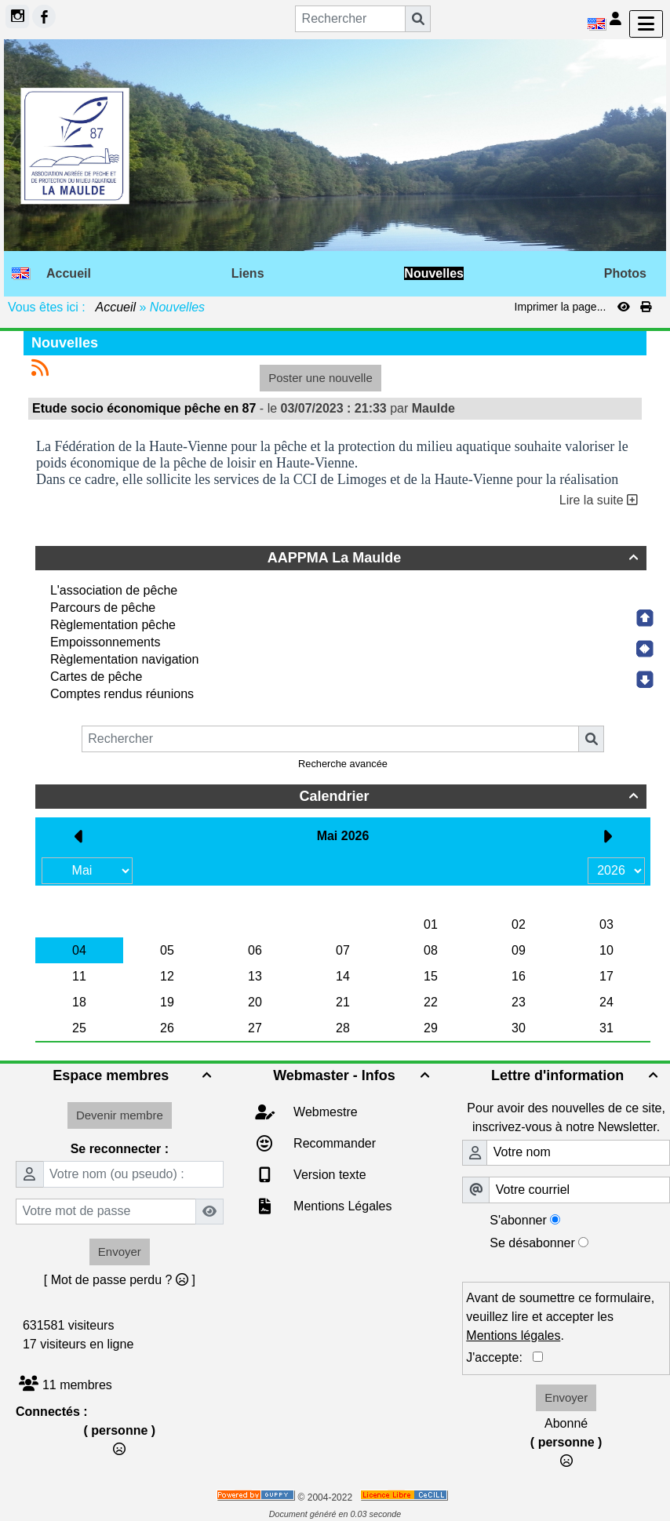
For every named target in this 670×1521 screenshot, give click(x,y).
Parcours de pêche (102, 607)
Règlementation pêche (113, 624)
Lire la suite (598, 500)
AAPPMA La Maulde (455, 558)
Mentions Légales (341, 1206)
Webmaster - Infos (353, 1075)
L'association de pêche (113, 590)
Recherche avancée (343, 764)
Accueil (116, 307)
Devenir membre (119, 1115)
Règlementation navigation (124, 659)
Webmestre (324, 1112)
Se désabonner (532, 1243)
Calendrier (471, 796)
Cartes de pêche (96, 676)
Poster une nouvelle (320, 377)
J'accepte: (499, 1357)
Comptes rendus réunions (122, 693)
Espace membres (134, 1075)
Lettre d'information (576, 1075)
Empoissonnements (105, 642)
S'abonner (518, 1220)
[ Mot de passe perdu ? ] (119, 1279)
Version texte (328, 1174)
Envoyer (119, 1251)
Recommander (333, 1143)
